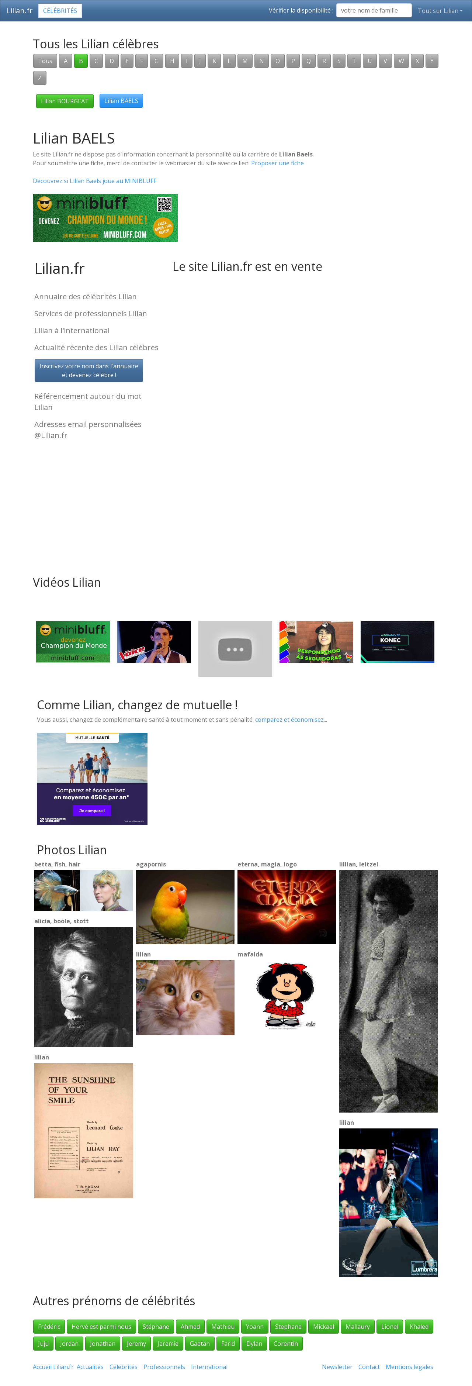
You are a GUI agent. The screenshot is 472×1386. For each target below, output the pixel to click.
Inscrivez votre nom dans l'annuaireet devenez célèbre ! (88, 370)
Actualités (90, 1367)
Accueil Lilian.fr (53, 1367)
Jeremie (167, 1344)
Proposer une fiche (277, 163)
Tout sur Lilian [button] (438, 11)
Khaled (419, 1327)
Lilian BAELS (121, 101)
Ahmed (190, 1327)
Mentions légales (409, 1367)
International (209, 1367)
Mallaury (358, 1327)
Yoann (255, 1327)
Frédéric (49, 1327)
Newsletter (337, 1367)
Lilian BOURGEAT (65, 101)
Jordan (69, 1344)
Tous (45, 61)
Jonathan (102, 1344)
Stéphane (156, 1327)
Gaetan (200, 1344)
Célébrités (60, 11)
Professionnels (164, 1367)
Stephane (288, 1327)
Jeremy (136, 1344)
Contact (369, 1367)
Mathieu (223, 1327)
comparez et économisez (289, 720)
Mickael (323, 1327)
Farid (228, 1344)
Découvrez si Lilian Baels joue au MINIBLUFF (94, 181)
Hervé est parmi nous (101, 1327)
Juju (43, 1344)
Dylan (254, 1344)
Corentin (286, 1344)
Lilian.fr (19, 10)
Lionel (389, 1327)
